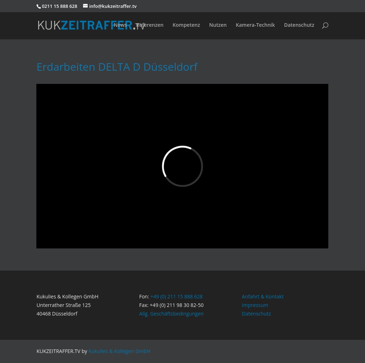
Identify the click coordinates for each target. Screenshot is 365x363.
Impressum (255, 305)
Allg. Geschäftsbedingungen (171, 313)
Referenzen (150, 25)
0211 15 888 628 (59, 6)
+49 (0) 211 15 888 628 (176, 296)
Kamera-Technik (255, 25)
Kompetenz (186, 25)
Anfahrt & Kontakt (263, 296)
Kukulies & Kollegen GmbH (119, 351)
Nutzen (218, 25)
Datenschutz (299, 25)
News (120, 25)
